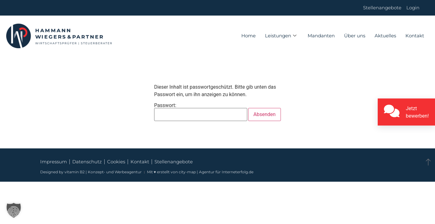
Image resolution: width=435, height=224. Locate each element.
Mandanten (321, 36)
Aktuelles (385, 36)
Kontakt (414, 36)
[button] (13, 210)
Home (248, 36)
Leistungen (280, 36)
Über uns (354, 36)
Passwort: (200, 112)
